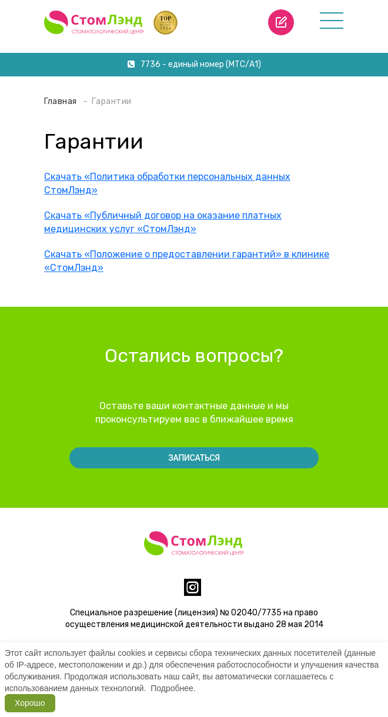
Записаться (194, 458)
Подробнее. (173, 688)
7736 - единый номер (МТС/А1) (194, 64)
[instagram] (192, 592)
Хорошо (30, 703)
